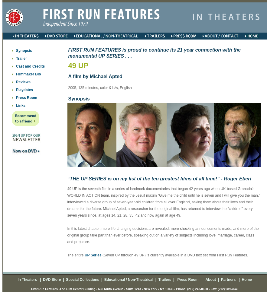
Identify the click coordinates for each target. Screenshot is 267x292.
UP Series (93, 255)
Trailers (164, 280)
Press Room (26, 98)
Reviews (23, 82)
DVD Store (52, 280)
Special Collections (82, 280)
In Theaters (28, 280)
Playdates (24, 90)
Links (20, 105)
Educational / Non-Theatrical (128, 280)
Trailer (21, 58)
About (210, 280)
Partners (228, 280)
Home (246, 280)
